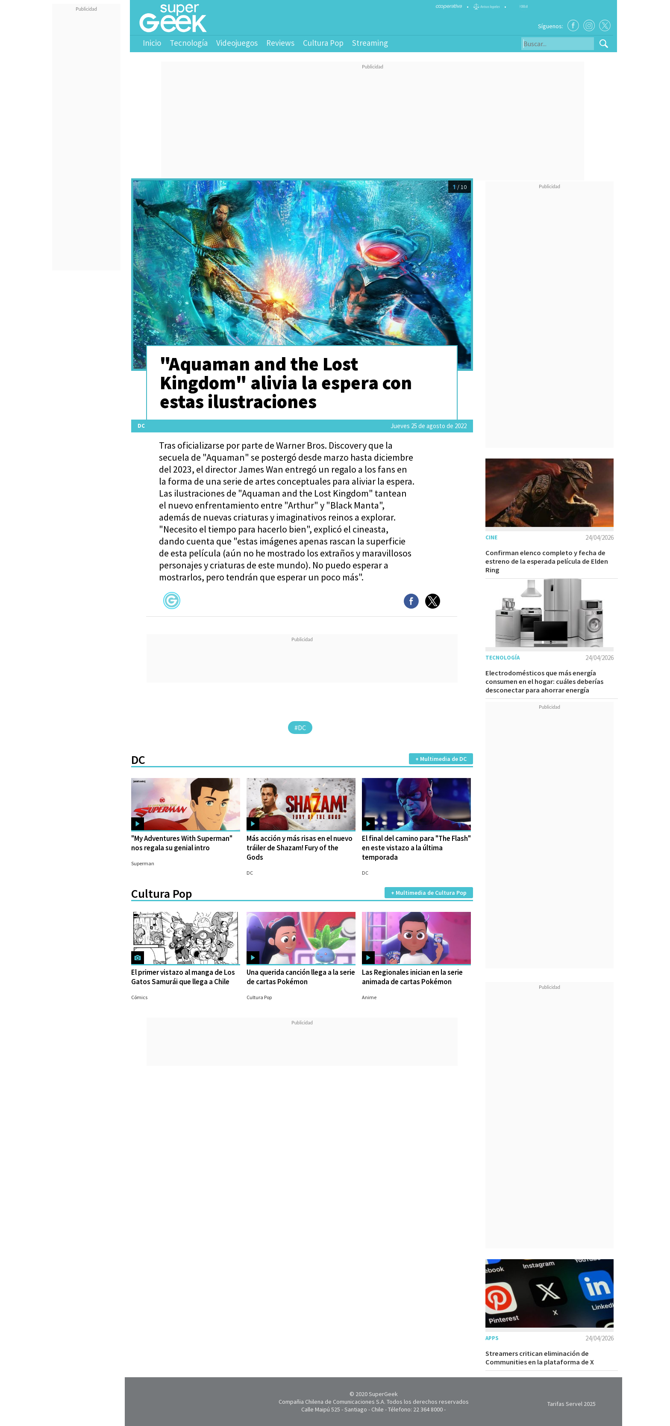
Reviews (280, 43)
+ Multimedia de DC (441, 759)
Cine (491, 537)
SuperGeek (383, 1394)
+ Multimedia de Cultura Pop (429, 892)
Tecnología (189, 43)
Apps (492, 1338)
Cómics (139, 997)
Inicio (152, 43)
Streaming (370, 43)
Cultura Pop (323, 43)
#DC (300, 727)
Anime (369, 997)
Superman (142, 863)
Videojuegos (237, 43)
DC (141, 425)
